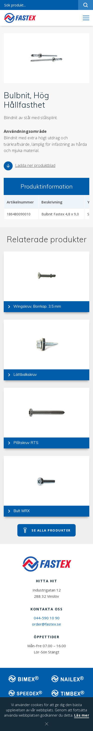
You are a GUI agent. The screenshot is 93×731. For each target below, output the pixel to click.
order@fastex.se (46, 624)
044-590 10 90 (47, 617)
